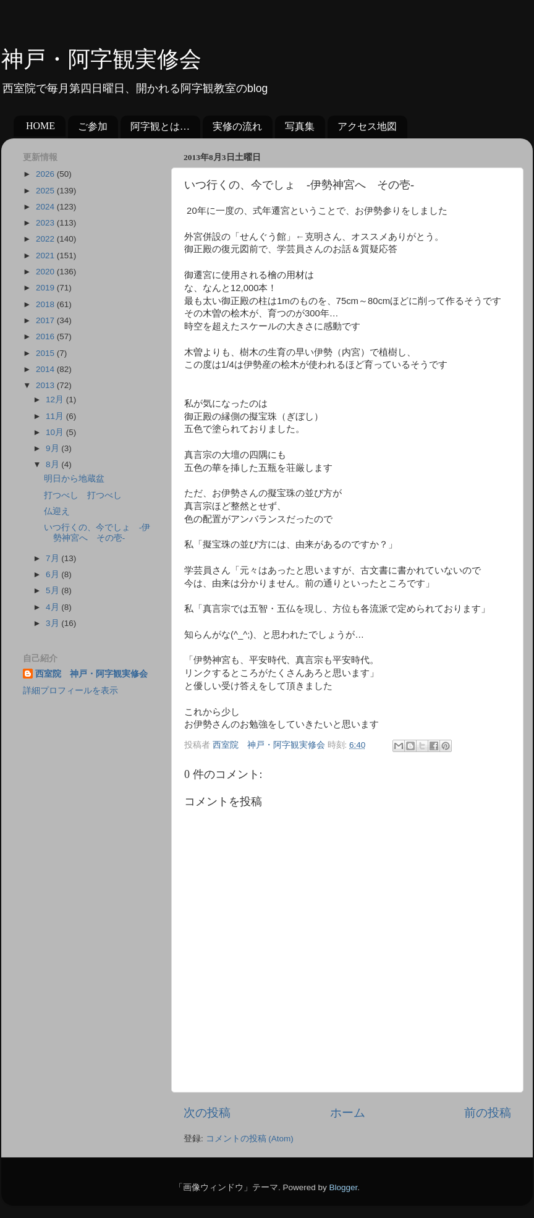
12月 (56, 399)
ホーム (347, 1112)
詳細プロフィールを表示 (70, 690)
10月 (56, 432)
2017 (46, 320)
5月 (53, 590)
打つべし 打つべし (83, 495)
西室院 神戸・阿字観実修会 (91, 674)
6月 (53, 574)
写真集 (300, 126)
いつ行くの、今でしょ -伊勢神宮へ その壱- (97, 532)
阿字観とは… (160, 126)
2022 (46, 238)
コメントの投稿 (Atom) (250, 1138)
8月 (53, 464)
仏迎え (57, 511)
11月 (56, 416)
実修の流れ (237, 126)
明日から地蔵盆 (74, 478)
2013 (46, 385)
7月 (53, 558)
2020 (46, 271)
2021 (46, 255)
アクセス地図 (367, 126)
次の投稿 (207, 1112)
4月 (53, 607)
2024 (46, 206)
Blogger (343, 1187)
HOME (40, 126)
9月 (53, 448)
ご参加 (93, 126)
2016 (46, 336)
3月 (53, 623)
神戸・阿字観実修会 (101, 59)
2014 (46, 369)
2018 (46, 304)
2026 (46, 174)
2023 (46, 222)
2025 (46, 190)
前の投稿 (487, 1112)
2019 (46, 287)
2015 (46, 353)
